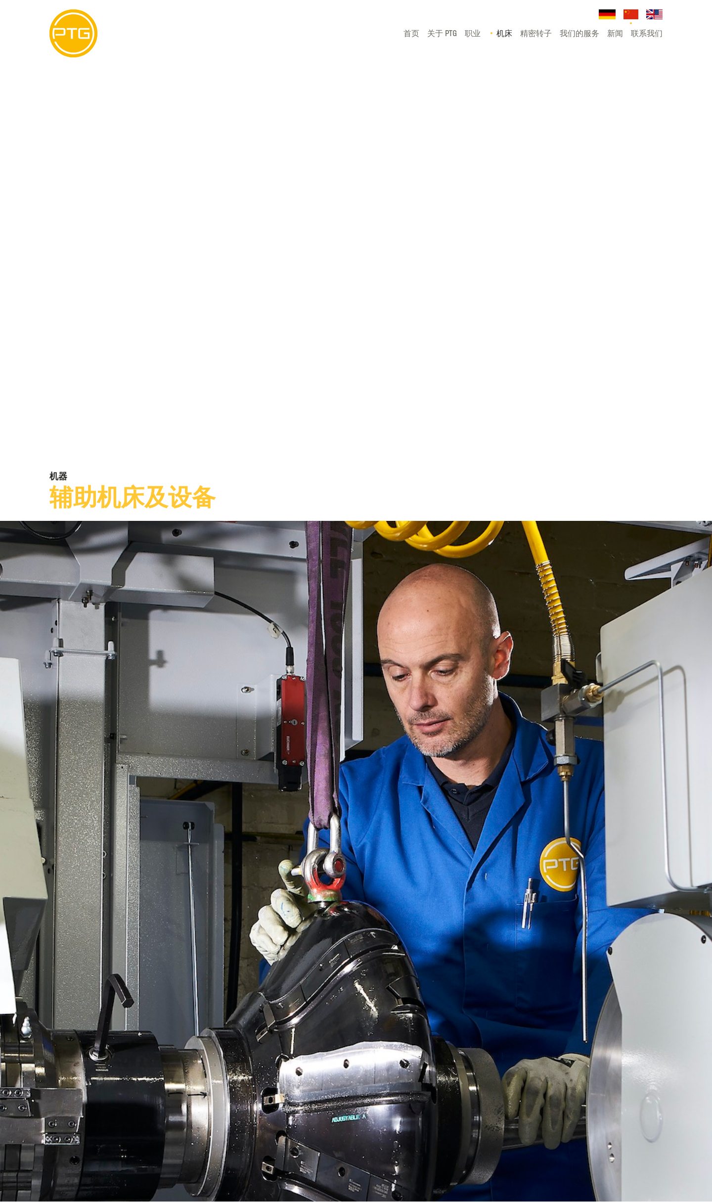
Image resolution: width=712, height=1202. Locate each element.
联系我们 (647, 33)
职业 (473, 33)
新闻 (615, 33)
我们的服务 (579, 33)
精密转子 (536, 33)
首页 (411, 33)
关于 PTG (442, 33)
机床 (504, 33)
